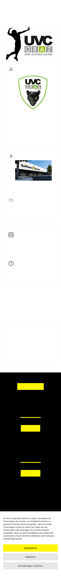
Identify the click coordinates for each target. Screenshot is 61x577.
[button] (30, 438)
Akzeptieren (30, 548)
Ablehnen (30, 556)
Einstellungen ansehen (30, 565)
